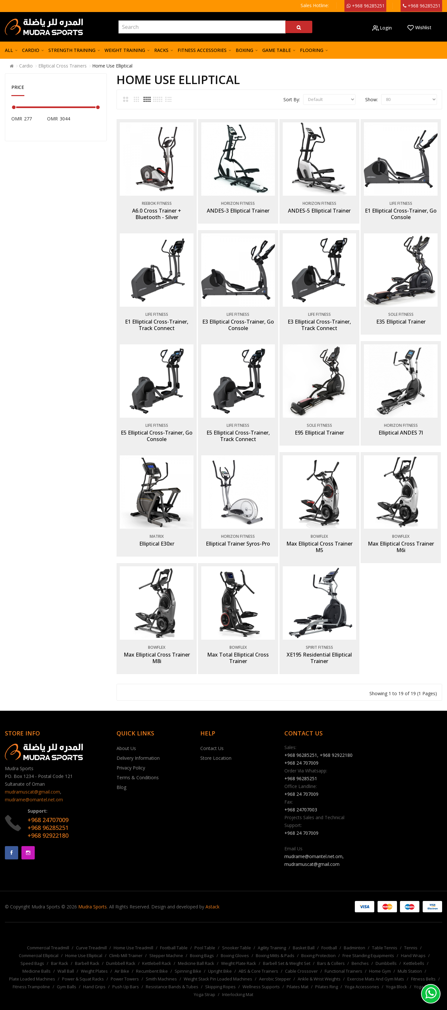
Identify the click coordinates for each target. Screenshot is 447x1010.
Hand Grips (94, 977)
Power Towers (125, 969)
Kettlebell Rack (156, 953)
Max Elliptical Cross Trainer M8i (156, 648)
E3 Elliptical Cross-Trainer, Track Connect (318, 321)
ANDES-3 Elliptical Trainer (237, 208)
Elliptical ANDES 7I (400, 426)
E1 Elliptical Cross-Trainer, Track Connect (155, 321)
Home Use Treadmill (133, 938)
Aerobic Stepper (275, 969)
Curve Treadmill (91, 938)
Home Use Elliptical (112, 66)
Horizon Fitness (237, 201)
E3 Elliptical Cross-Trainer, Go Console (237, 321)
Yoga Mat (423, 977)
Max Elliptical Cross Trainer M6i (400, 539)
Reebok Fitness (156, 201)
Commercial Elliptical (38, 946)
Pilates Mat (297, 977)
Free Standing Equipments (368, 946)
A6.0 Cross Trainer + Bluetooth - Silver (155, 212)
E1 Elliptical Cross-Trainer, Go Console (399, 212)
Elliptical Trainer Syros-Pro (237, 535)
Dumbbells (386, 953)
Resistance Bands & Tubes (172, 977)
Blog (121, 777)
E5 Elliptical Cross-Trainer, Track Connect (237, 430)
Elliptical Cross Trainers (62, 66)
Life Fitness (400, 201)
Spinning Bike (188, 961)
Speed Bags (32, 953)
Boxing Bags (202, 946)
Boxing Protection (318, 946)
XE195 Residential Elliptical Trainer (318, 648)
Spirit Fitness (318, 638)
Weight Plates (94, 961)
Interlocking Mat (237, 985)
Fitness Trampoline (31, 977)
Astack (212, 897)
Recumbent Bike (152, 961)
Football (329, 938)
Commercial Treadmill (48, 938)
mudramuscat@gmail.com (32, 782)
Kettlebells (414, 953)
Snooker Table (236, 938)
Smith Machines (161, 969)
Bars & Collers (331, 953)
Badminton (354, 938)
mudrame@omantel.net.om (34, 790)
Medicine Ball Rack (196, 953)
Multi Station (410, 961)
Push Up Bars (125, 977)
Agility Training (272, 938)
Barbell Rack (87, 953)
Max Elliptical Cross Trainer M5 (318, 539)
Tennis (410, 938)
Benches (360, 953)
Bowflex (318, 528)
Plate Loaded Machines (32, 969)
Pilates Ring (326, 977)
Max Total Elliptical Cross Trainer (237, 648)
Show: (371, 99)
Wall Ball (65, 961)
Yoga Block (396, 977)
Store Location (215, 748)
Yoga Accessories (362, 977)
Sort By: (291, 99)
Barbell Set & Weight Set (286, 953)
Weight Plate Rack (238, 953)
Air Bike (122, 961)
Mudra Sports (92, 897)
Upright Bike (220, 961)
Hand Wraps (413, 946)
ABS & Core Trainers (258, 961)
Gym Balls (66, 977)
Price (17, 87)
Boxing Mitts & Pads (275, 946)
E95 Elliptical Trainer (318, 426)
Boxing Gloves (235, 946)
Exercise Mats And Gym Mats (375, 969)
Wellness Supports (261, 977)
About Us (126, 738)
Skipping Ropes (220, 977)
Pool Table (204, 938)
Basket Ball (304, 938)
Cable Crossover (301, 961)
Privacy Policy (131, 758)
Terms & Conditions (138, 768)
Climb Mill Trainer (126, 946)
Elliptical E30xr (155, 535)
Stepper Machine (166, 946)
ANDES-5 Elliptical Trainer (318, 208)
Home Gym (380, 961)
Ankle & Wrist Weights (319, 969)
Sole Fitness (400, 310)
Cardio (26, 66)
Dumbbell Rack (120, 953)
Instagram (28, 843)
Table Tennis (384, 938)
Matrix (156, 528)
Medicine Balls (36, 961)
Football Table (174, 938)
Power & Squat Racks (83, 969)
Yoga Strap (204, 985)
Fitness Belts (423, 969)
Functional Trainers (343, 961)
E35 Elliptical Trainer (400, 317)
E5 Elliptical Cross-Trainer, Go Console (155, 430)
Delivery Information (138, 748)
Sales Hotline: (315, 5)
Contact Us (212, 738)
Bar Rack (59, 953)
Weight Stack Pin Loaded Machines (218, 969)
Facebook (11, 843)
